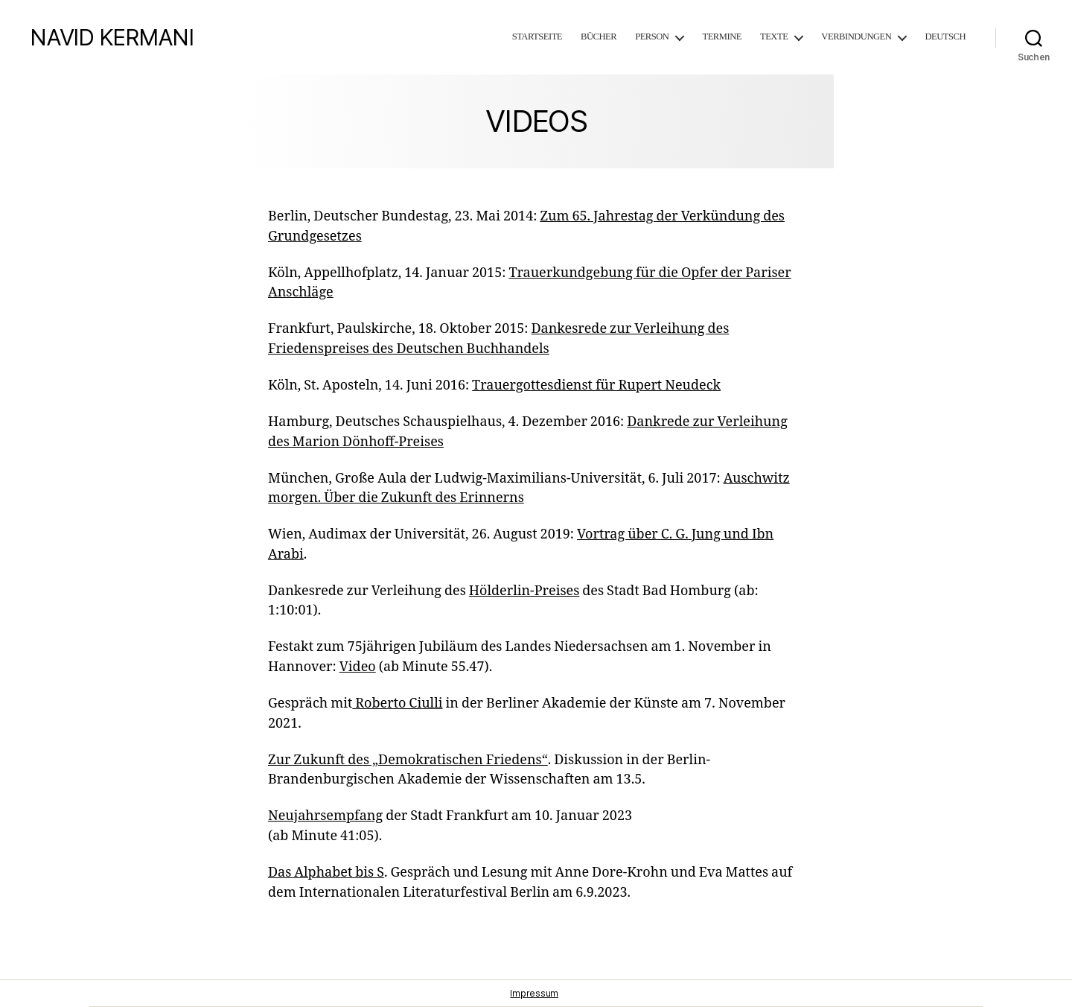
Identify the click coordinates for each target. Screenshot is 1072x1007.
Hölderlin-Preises (524, 591)
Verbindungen (856, 36)
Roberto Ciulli (397, 703)
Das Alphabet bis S (326, 872)
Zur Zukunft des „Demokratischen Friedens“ (408, 760)
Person (652, 36)
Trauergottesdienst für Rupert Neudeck (596, 385)
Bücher (598, 36)
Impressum (534, 993)
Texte (774, 36)
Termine (721, 36)
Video (357, 667)
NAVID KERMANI (112, 37)
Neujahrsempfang (325, 816)
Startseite (537, 36)
